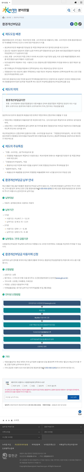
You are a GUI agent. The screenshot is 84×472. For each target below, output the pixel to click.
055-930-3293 (45, 188)
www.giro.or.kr (61, 278)
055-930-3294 (35, 405)
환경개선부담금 (19, 17)
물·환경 (8, 17)
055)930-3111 (49, 456)
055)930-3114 (31, 456)
